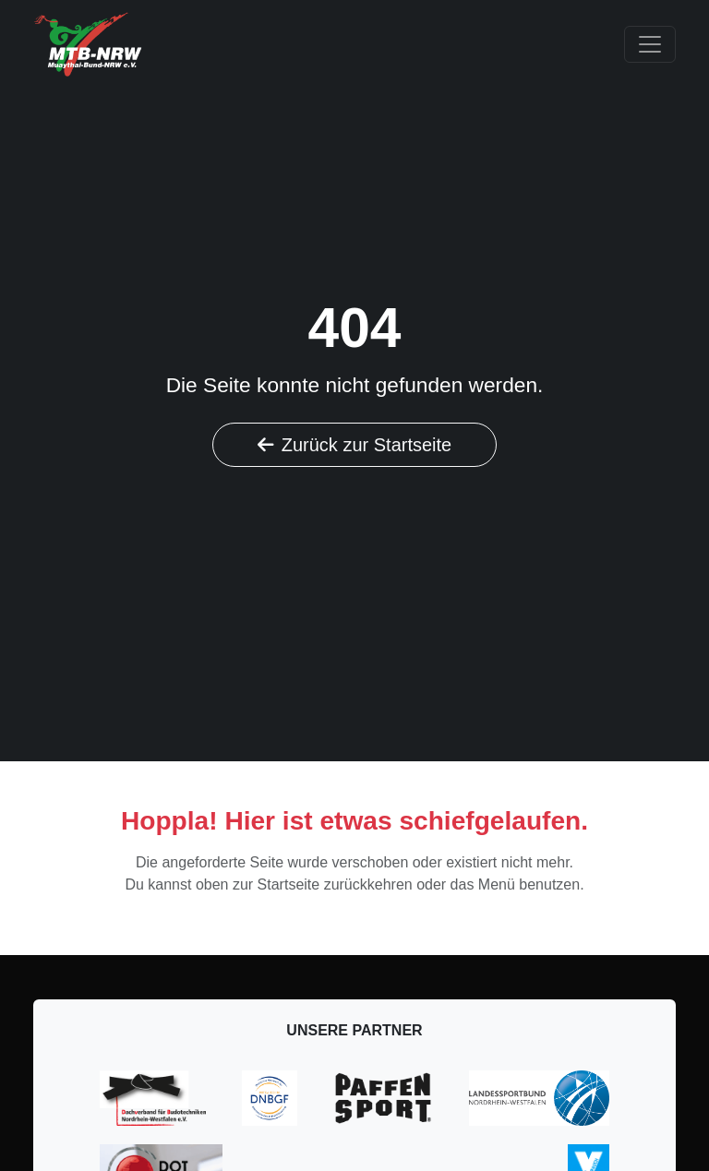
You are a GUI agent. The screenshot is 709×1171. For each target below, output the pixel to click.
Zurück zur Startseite (355, 445)
